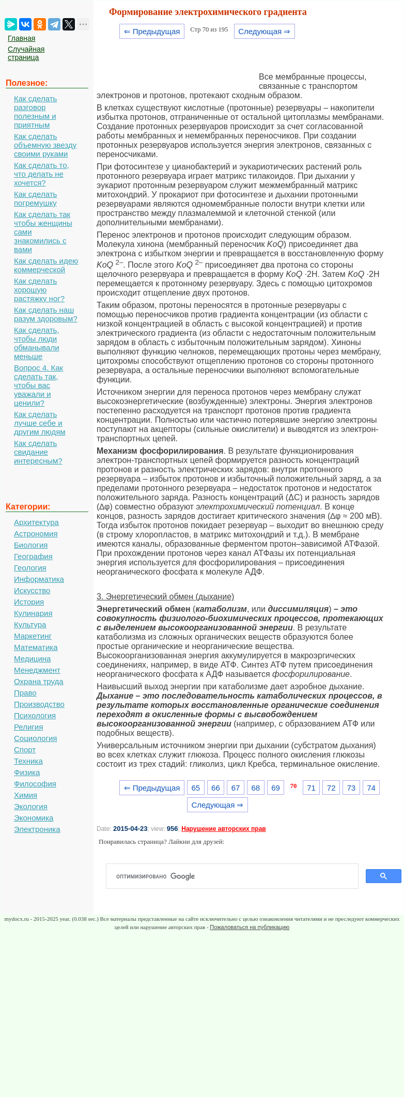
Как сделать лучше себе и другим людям (40, 423)
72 (331, 787)
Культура (30, 624)
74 (371, 787)
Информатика (39, 579)
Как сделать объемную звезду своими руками (45, 145)
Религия (28, 726)
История (29, 601)
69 (275, 787)
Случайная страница (26, 53)
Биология (31, 544)
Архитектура (36, 522)
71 (311, 787)
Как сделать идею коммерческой (46, 265)
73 (351, 787)
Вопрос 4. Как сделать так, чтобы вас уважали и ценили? (38, 385)
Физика (27, 772)
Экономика (33, 817)
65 (195, 787)
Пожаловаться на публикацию (249, 927)
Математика (36, 647)
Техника (28, 760)
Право (25, 692)
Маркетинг (33, 635)
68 (255, 787)
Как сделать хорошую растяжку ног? (39, 289)
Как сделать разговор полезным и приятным (35, 111)
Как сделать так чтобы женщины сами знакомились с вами (43, 232)
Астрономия (36, 533)
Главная (21, 38)
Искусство (32, 590)
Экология (31, 806)
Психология (35, 715)
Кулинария (33, 613)
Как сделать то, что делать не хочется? (41, 174)
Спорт (25, 749)
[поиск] (236, 876)
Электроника (37, 829)
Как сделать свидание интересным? (38, 452)
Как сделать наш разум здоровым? (45, 314)
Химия (25, 795)
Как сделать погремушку (35, 198)
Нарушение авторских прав (223, 828)
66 (215, 787)
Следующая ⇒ (264, 31)
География (33, 556)
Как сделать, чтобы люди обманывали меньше (36, 343)
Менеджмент (37, 670)
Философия (35, 783)
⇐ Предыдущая (152, 31)
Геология (30, 567)
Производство (39, 704)
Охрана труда (39, 681)
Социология (35, 738)
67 (235, 787)
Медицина (32, 658)
